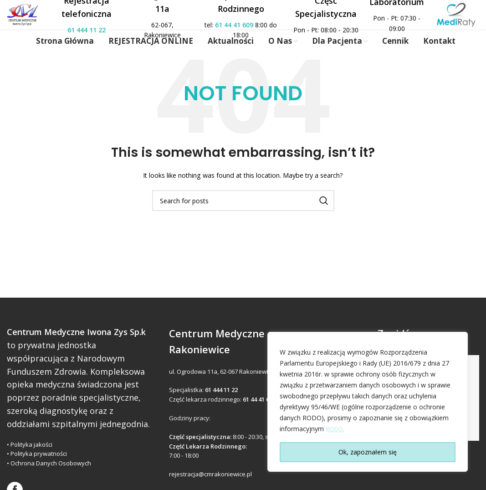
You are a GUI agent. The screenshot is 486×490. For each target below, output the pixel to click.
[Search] (243, 215)
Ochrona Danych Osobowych (50, 478)
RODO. (336, 429)
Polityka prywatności (38, 469)
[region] (367, 402)
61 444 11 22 (98, 37)
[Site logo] (31, 21)
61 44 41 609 (230, 31)
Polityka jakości (31, 459)
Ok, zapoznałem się (367, 452)
